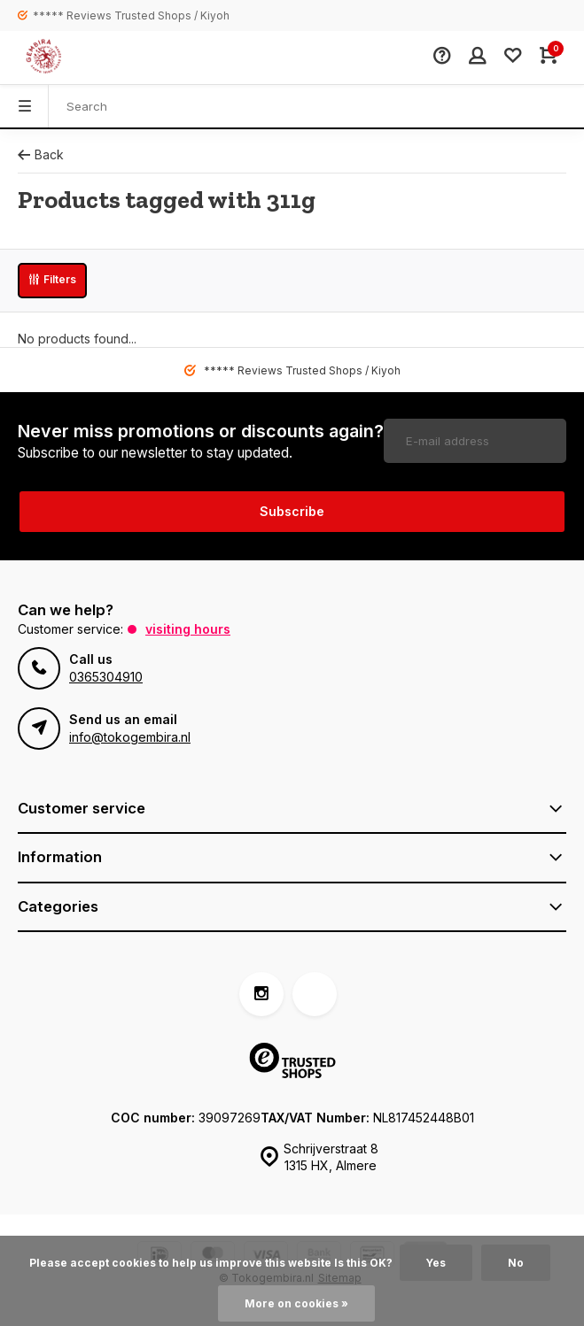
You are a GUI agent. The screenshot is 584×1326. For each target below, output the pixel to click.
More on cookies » (296, 1303)
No (516, 1262)
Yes (436, 1262)
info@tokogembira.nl (130, 736)
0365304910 (106, 676)
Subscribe (292, 511)
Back (41, 154)
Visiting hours (187, 628)
